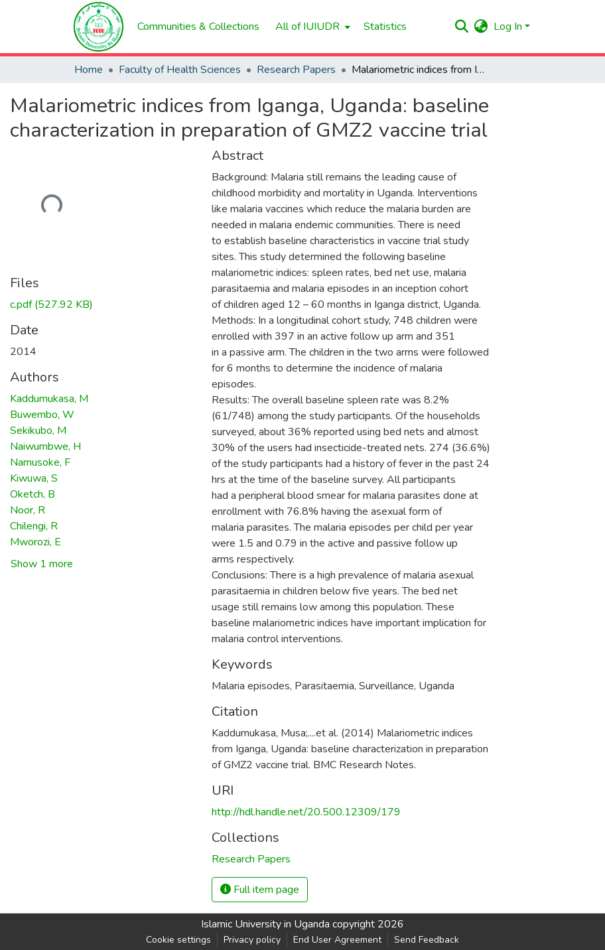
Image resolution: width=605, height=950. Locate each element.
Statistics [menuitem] (385, 26)
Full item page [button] (259, 889)
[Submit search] (462, 26)
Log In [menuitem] (508, 26)
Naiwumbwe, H (45, 446)
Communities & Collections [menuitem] (198, 26)
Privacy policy (252, 939)
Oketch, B (32, 494)
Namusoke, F (40, 462)
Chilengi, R (34, 526)
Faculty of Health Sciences (180, 69)
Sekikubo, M (38, 430)
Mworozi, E (35, 542)
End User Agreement (337, 939)
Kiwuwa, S (34, 478)
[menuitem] (311, 26)
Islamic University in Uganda (265, 924)
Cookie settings (178, 939)
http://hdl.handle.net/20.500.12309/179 (306, 812)
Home (88, 69)
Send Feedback (426, 939)
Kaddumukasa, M (49, 398)
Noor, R (27, 510)
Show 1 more (42, 564)
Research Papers (296, 69)
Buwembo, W (42, 414)
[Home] (99, 27)
